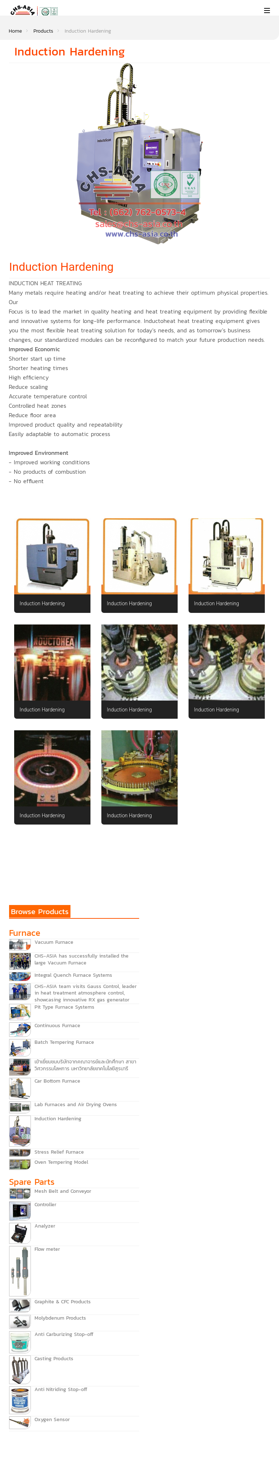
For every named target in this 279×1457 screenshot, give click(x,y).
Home (15, 31)
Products (43, 31)
